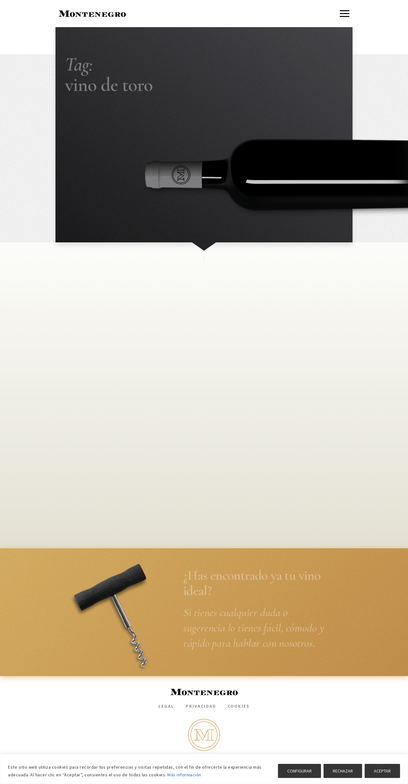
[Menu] (344, 13)
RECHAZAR (343, 771)
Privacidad (201, 706)
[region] (204, 769)
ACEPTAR (382, 771)
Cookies (239, 706)
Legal (166, 706)
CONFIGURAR (299, 771)
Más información (184, 775)
